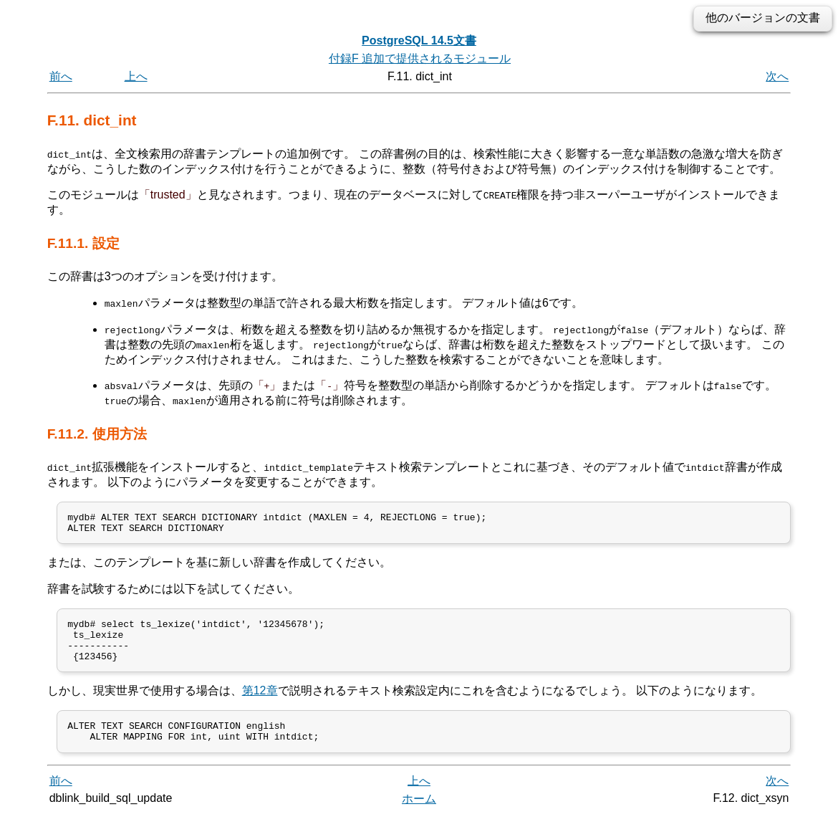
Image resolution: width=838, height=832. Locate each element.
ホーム (419, 816)
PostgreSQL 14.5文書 (419, 40)
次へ (777, 76)
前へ (60, 76)
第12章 (260, 703)
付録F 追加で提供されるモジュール (420, 58)
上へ (136, 76)
